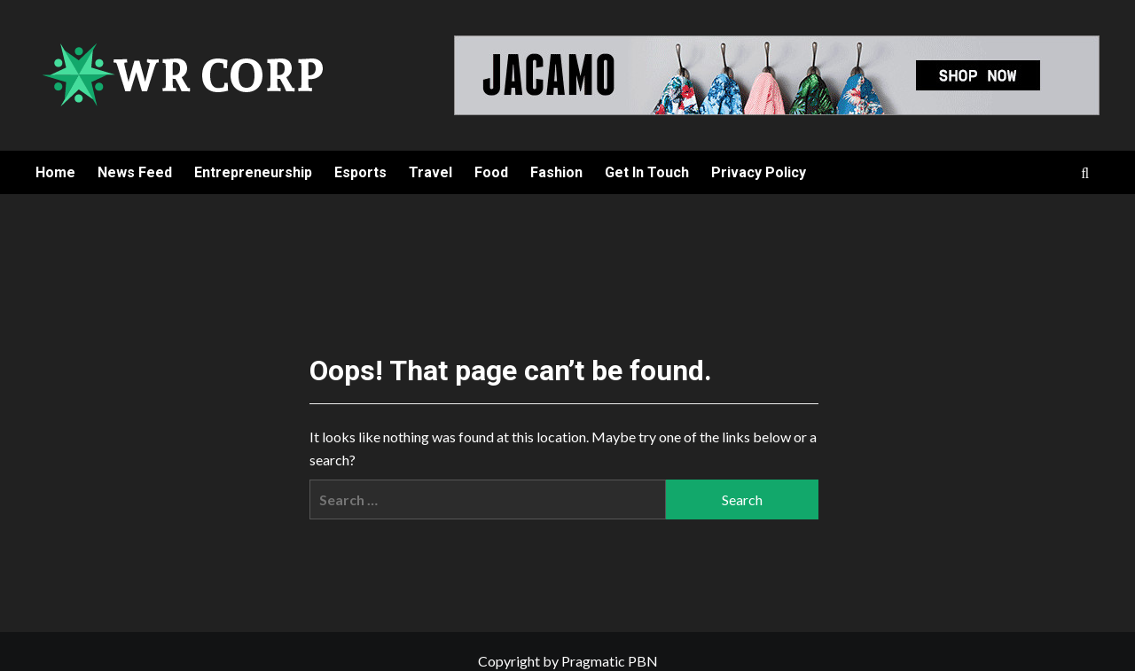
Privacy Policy (758, 172)
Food (491, 172)
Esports (360, 172)
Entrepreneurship (253, 172)
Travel (430, 172)
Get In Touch (647, 172)
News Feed (135, 172)
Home (55, 172)
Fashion (556, 172)
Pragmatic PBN (609, 660)
